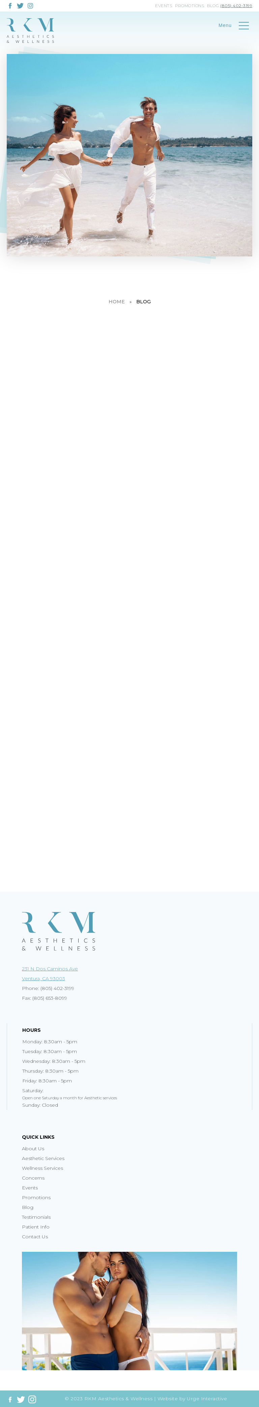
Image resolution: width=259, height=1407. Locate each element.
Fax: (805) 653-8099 (44, 998)
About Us (33, 1149)
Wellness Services (42, 1168)
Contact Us (35, 1237)
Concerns (33, 1178)
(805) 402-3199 (236, 5)
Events (163, 5)
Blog (213, 5)
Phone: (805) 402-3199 (48, 988)
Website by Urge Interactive (192, 1399)
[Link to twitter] (20, 5)
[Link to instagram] (30, 5)
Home (117, 302)
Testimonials (36, 1217)
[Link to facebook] (10, 5)
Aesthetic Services (43, 1158)
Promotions (189, 5)
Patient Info (36, 1227)
